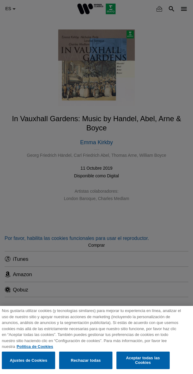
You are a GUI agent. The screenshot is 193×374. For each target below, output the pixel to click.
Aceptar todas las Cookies (143, 360)
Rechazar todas (86, 360)
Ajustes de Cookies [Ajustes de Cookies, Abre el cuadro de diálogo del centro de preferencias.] (28, 360)
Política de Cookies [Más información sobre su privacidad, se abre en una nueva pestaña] (35, 346)
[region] (96, 340)
